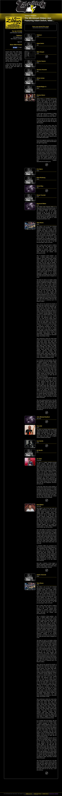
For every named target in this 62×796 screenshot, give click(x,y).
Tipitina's (19, 35)
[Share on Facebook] (15, 47)
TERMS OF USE (29, 793)
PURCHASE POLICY (38, 793)
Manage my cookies (53, 793)
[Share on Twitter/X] (20, 47)
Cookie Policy (45, 793)
